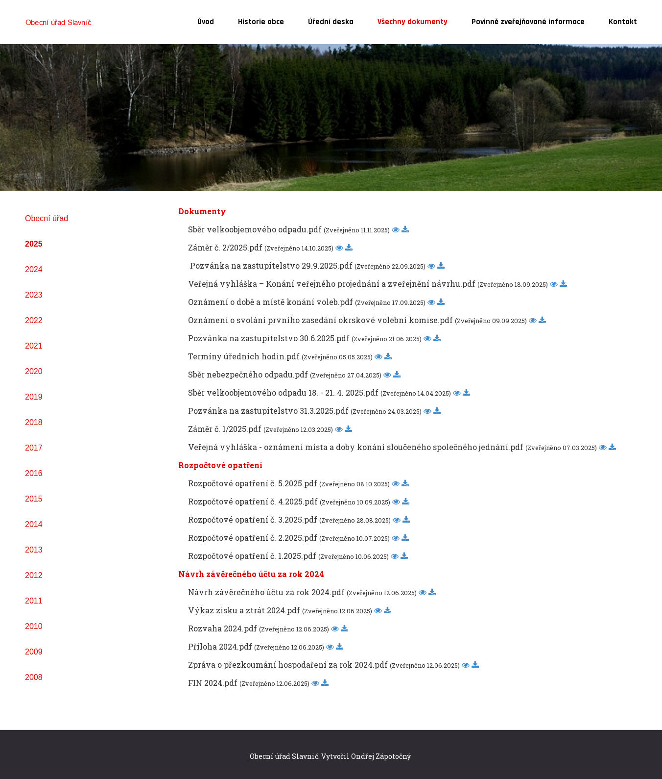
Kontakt (623, 22)
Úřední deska (331, 22)
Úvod (205, 22)
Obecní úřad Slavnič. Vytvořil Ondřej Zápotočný (330, 756)
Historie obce (261, 22)
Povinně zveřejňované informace (528, 22)
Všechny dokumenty (413, 22)
